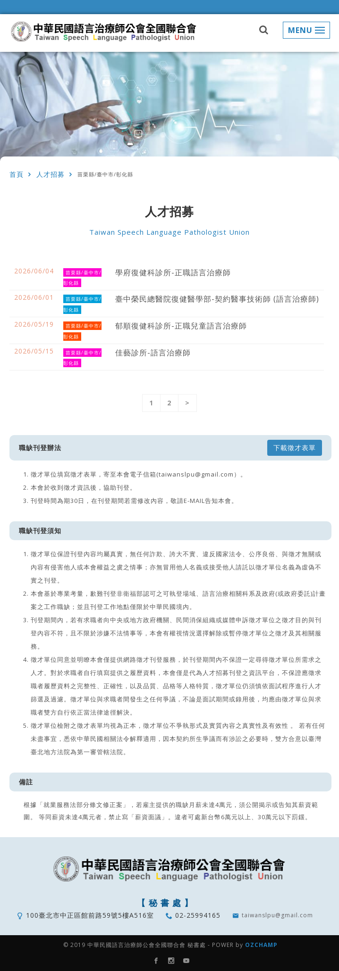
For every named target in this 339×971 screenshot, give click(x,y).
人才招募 (50, 174)
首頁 (16, 174)
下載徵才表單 (294, 447)
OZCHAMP (261, 945)
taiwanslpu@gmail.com (277, 915)
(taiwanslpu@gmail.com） (198, 474)
